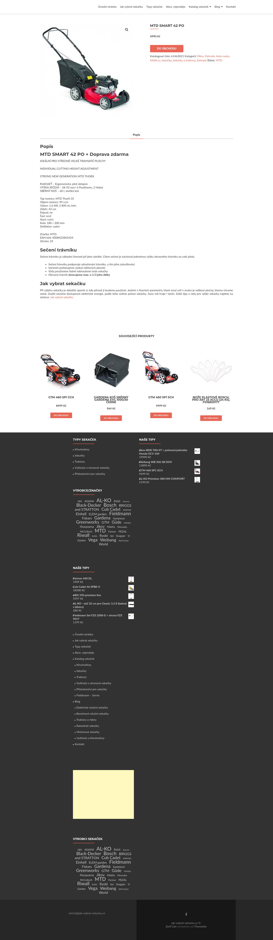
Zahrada (202, 60)
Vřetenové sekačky (87, 731)
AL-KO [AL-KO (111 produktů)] (103, 500)
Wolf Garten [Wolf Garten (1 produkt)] (124, 540)
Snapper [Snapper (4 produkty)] (120, 535)
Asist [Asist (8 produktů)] (117, 501)
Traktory (80, 461)
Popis (136, 135)
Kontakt (231, 6)
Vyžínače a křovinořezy (90, 738)
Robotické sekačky (87, 725)
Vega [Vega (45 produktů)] (93, 539)
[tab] (136, 135)
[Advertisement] (103, 794)
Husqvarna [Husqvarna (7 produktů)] (87, 526)
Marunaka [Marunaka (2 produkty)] (122, 527)
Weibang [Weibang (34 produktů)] (108, 539)
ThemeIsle (200, 926)
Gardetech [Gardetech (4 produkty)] (119, 518)
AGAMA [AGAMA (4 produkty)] (89, 501)
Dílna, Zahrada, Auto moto (213, 56)
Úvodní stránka (107, 6)
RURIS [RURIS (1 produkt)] (94, 536)
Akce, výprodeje (175, 6)
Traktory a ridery (86, 719)
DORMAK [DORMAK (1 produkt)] (127, 510)
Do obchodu (166, 48)
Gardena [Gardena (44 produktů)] (102, 517)
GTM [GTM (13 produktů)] (105, 522)
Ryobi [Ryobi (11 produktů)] (104, 536)
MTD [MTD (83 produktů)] (100, 531)
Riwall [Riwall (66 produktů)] (83, 535)
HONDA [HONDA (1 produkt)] (127, 523)
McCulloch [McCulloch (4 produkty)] (86, 531)
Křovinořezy (82, 449)
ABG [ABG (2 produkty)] (79, 501)
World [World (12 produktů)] (103, 544)
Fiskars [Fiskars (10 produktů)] (87, 518)
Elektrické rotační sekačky (92, 707)
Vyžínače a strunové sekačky (92, 467)
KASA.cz (155, 60)
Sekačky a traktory (184, 60)
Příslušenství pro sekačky (90, 473)
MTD (219, 60)
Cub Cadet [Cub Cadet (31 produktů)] (111, 509)
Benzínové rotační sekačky (92, 713)
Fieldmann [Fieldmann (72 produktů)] (120, 513)
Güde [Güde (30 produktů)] (116, 522)
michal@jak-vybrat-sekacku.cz (87, 913)
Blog (217, 6)
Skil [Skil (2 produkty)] (112, 536)
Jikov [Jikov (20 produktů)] (100, 526)
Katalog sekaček (198, 6)
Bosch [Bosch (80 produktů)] (110, 505)
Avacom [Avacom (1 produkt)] (126, 501)
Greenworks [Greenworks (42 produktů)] (87, 521)
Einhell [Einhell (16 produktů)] (81, 514)
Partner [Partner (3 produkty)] (112, 531)
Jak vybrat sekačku (131, 6)
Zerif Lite (171, 926)
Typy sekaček (154, 6)
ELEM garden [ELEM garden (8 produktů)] (98, 514)
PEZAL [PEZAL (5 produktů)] (123, 531)
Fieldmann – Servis (87, 695)
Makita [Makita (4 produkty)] (111, 526)
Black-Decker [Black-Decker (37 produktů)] (88, 505)
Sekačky (167, 60)
